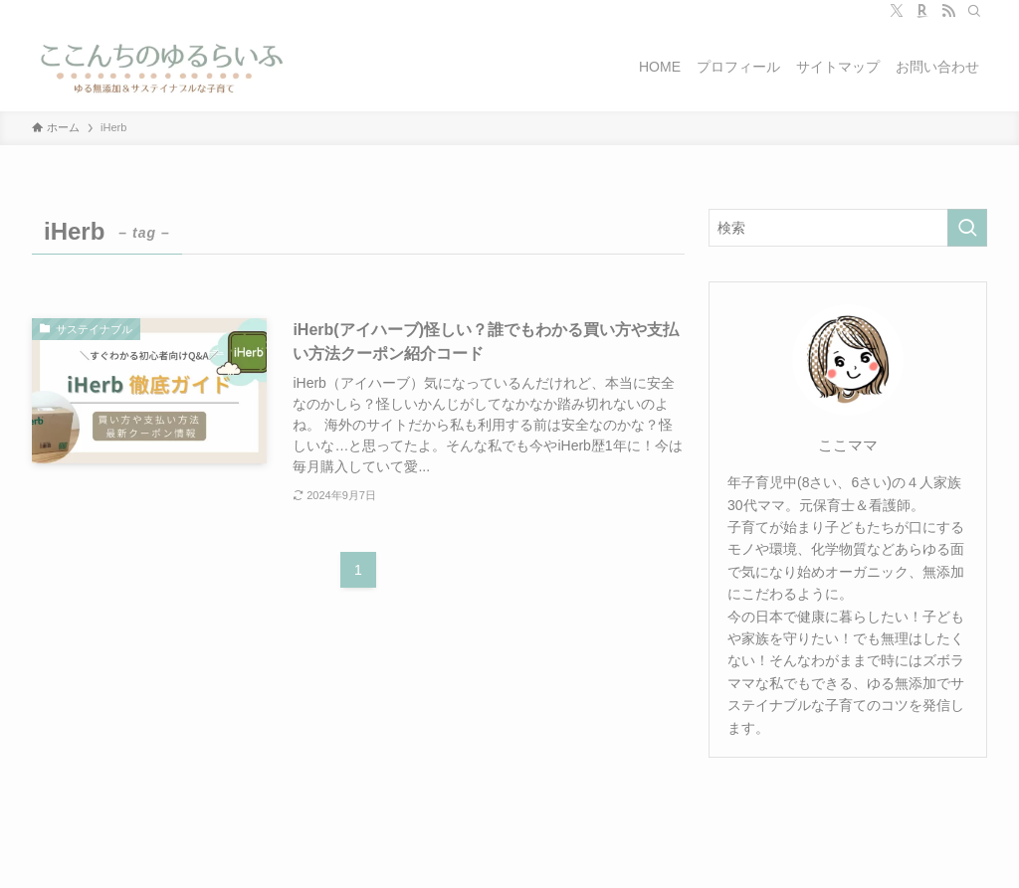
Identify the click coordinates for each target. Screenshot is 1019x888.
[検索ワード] (848, 228)
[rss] (948, 11)
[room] (922, 11)
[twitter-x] (897, 11)
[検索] (974, 11)
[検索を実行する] (967, 228)
